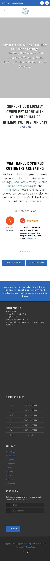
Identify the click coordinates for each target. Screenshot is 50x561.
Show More (31, 238)
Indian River (15, 186)
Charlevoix (12, 189)
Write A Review (36, 263)
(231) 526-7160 (11, 316)
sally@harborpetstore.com (17, 319)
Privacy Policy (25, 543)
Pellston (42, 182)
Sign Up (13, 528)
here (38, 201)
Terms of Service (39, 543)
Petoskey (31, 182)
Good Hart (19, 182)
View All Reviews (13, 263)
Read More (25, 127)
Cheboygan (30, 186)
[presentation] (20, 518)
